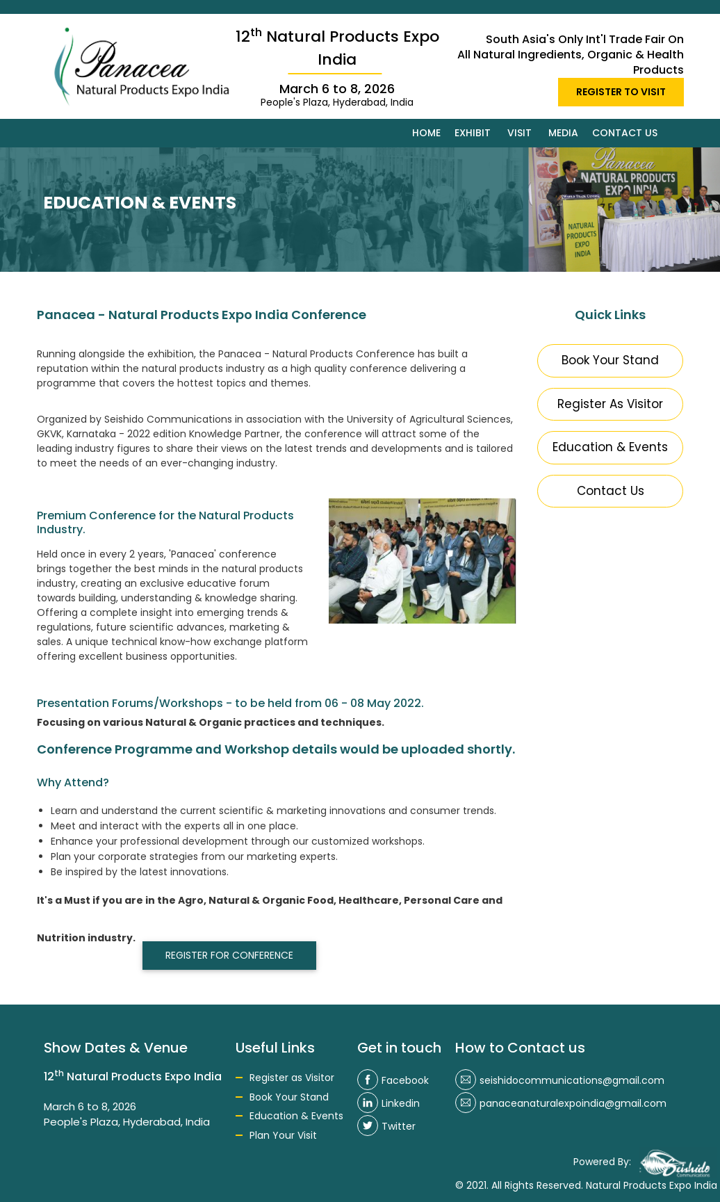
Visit (519, 133)
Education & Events (610, 447)
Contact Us (610, 490)
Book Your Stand (610, 360)
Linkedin (388, 1103)
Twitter (386, 1126)
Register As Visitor (610, 404)
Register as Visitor (291, 1078)
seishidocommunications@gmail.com (559, 1080)
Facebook (393, 1080)
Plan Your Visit (283, 1135)
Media (563, 133)
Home (426, 133)
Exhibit (473, 133)
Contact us (624, 133)
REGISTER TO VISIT (621, 92)
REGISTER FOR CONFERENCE (229, 955)
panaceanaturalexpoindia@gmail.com (560, 1103)
